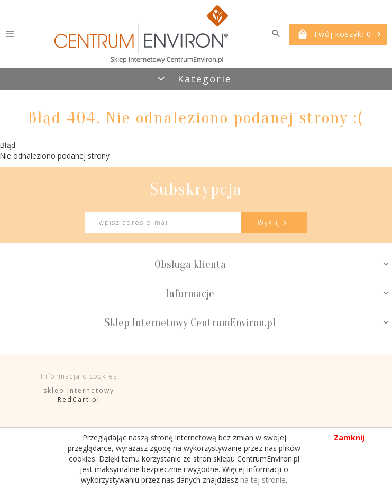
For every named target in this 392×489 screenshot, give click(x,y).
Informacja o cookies (79, 376)
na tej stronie (263, 480)
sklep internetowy (78, 390)
